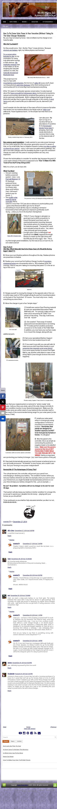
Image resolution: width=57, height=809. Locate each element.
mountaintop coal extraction (13, 83)
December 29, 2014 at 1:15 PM (32, 615)
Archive (19, 741)
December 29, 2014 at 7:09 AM (20, 595)
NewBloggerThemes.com (29, 791)
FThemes (13, 790)
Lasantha (31, 790)
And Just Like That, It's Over (12, 746)
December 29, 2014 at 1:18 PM (32, 641)
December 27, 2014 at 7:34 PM (32, 543)
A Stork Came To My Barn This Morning (15, 749)
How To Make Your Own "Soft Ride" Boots (16, 760)
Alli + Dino (11, 530)
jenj (9, 595)
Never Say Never (8, 756)
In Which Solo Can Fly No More (13, 753)
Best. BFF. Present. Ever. (14, 236)
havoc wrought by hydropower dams (23, 93)
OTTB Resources (49, 21)
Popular (6, 741)
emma (10, 663)
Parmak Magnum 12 (13, 179)
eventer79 (7, 522)
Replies (11, 540)
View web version (29, 728)
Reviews (26, 21)
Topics (12, 741)
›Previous (53, 727)
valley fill (37, 83)
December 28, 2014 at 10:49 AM (21, 559)
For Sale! (5, 26)
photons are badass (10, 50)
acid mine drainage (23, 85)
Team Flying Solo (22, 785)
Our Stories (15, 21)
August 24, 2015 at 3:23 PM (24, 674)
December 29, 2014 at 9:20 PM (22, 663)
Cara (9, 559)
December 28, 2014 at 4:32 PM (32, 575)
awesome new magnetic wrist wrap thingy (37, 348)
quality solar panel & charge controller (11, 199)
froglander (11, 674)
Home (4, 22)
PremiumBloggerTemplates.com (45, 790)
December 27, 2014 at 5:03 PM (24, 530)
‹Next (4, 727)
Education (36, 21)
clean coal (46, 109)
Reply (9, 536)
